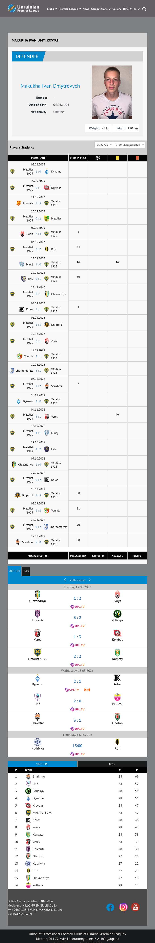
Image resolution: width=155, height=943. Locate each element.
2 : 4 (38, 234)
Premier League (68, 8)
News (86, 8)
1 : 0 (38, 171)
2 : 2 (38, 249)
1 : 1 (38, 309)
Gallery (116, 8)
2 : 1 (38, 341)
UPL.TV (127, 8)
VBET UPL (14, 571)
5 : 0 (38, 542)
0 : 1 (38, 188)
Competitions (99, 8)
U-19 (26, 571)
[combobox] (103, 144)
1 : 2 (38, 386)
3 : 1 (38, 356)
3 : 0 (38, 401)
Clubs (50, 8)
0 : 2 (38, 218)
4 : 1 (38, 433)
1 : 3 (38, 203)
